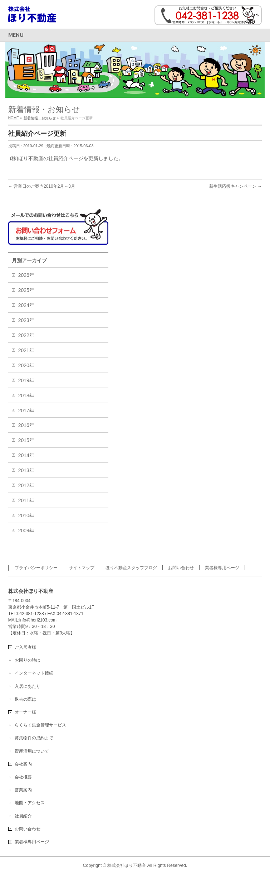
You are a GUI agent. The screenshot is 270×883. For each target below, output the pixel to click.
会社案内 (23, 764)
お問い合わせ (181, 567)
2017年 (26, 410)
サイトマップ (81, 567)
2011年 (26, 500)
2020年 (26, 365)
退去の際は (25, 699)
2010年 (26, 515)
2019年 (26, 380)
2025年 (26, 290)
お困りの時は (27, 660)
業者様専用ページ (222, 567)
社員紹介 (23, 816)
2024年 (26, 305)
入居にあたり (27, 686)
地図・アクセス (30, 802)
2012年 (26, 485)
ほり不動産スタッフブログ (131, 567)
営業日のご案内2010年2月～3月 (41, 186)
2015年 (26, 440)
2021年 (26, 350)
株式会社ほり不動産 (126, 865)
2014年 (26, 455)
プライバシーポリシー (36, 567)
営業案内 (23, 789)
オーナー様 (25, 712)
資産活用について (32, 751)
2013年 (26, 470)
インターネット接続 (34, 673)
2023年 (26, 320)
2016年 (26, 425)
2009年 (26, 530)
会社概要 (23, 776)
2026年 (26, 275)
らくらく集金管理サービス (40, 725)
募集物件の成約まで (34, 737)
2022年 (26, 335)
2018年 (26, 395)
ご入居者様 (25, 647)
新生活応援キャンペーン (235, 186)
